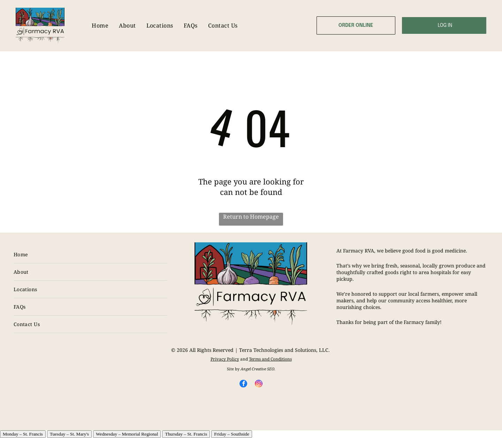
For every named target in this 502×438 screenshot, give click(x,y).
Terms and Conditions (270, 359)
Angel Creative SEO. (258, 368)
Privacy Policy (225, 359)
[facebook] (243, 384)
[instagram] (259, 384)
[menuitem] (100, 26)
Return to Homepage (251, 216)
